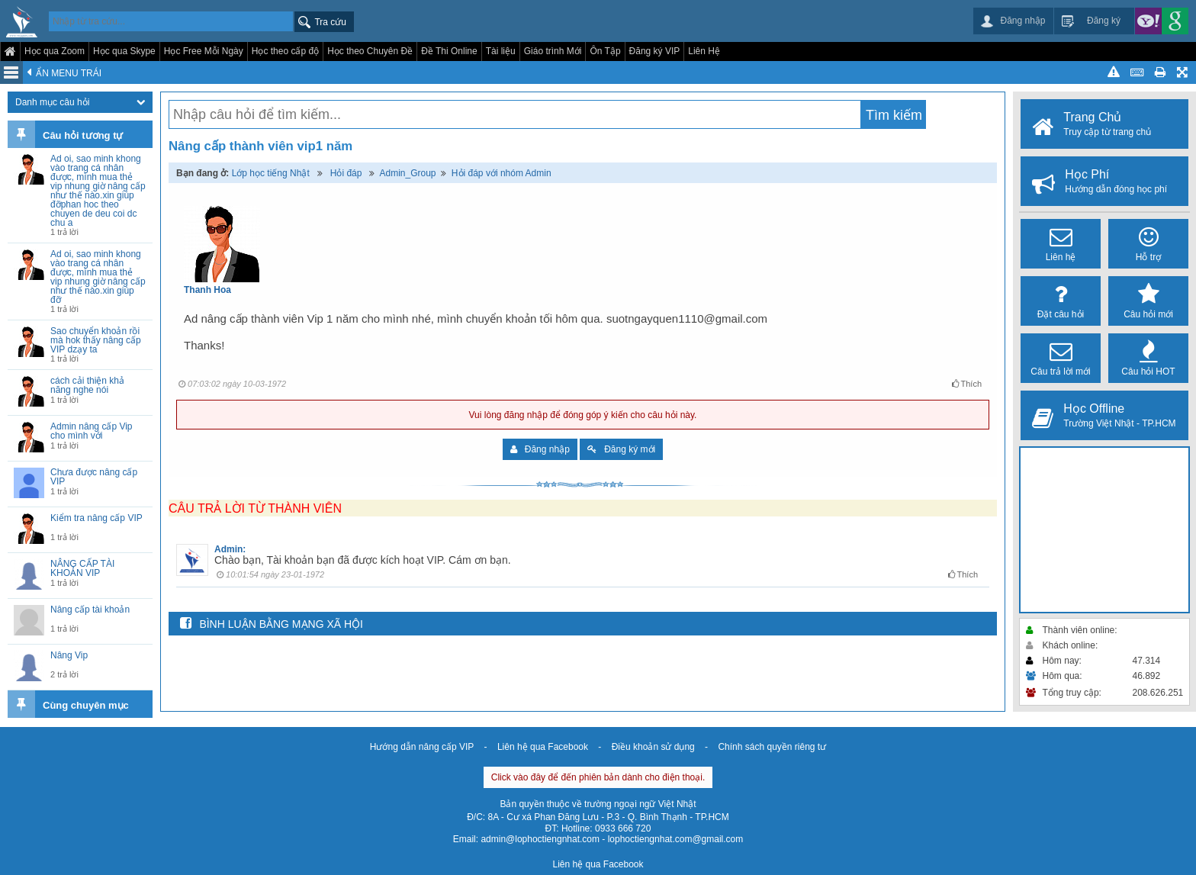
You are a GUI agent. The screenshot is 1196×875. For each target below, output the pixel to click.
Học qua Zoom (54, 51)
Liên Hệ (704, 51)
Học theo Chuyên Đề (370, 51)
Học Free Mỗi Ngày (203, 51)
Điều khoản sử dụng (653, 746)
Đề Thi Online (449, 51)
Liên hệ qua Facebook (542, 746)
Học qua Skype (124, 51)
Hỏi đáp (346, 173)
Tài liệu (501, 51)
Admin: (230, 549)
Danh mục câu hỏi (80, 102)
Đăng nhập (540, 449)
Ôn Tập (605, 51)
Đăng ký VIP (654, 51)
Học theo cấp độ (285, 51)
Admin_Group (407, 173)
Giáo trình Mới (553, 51)
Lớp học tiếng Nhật (271, 173)
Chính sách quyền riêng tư (772, 746)
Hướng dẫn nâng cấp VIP (422, 746)
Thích (967, 383)
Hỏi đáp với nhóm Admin (501, 173)
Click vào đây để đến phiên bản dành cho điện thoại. (598, 777)
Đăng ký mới (621, 449)
